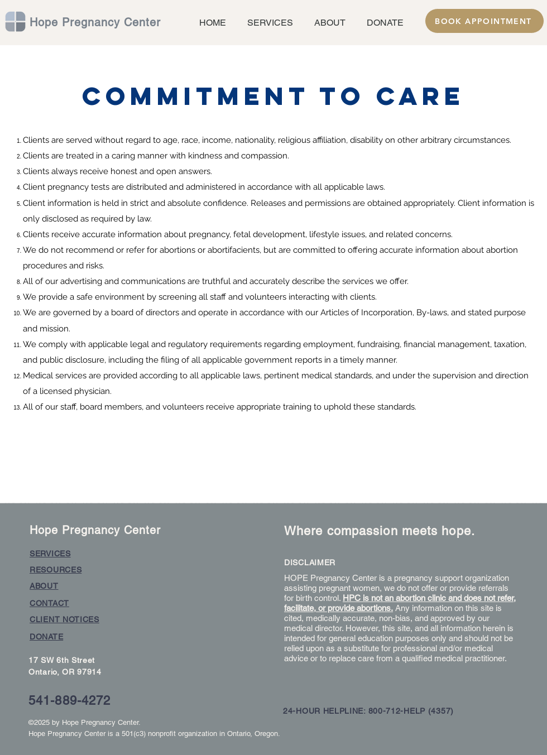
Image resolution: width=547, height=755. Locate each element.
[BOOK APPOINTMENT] (484, 20)
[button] (267, 23)
